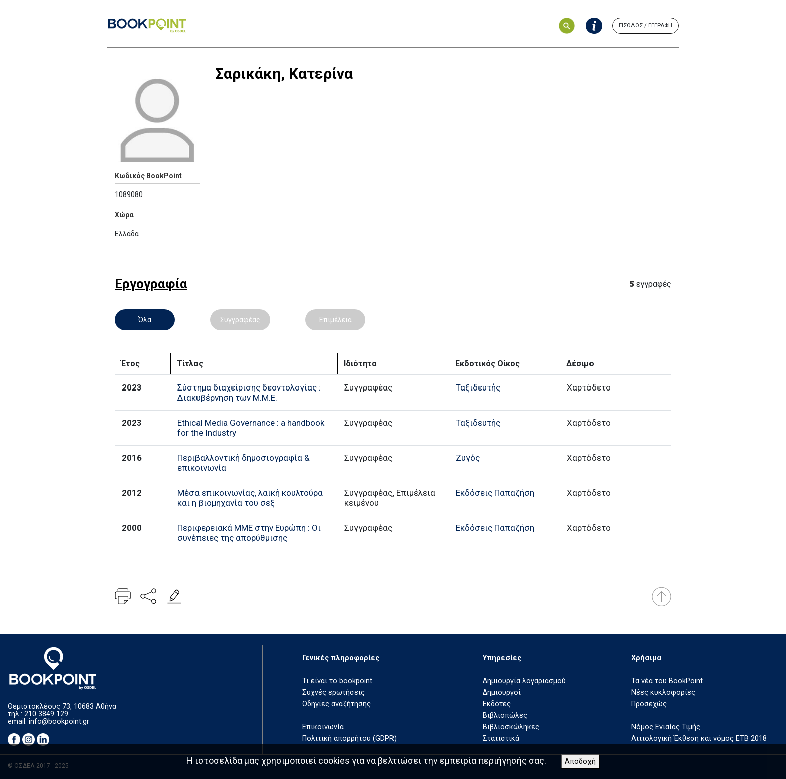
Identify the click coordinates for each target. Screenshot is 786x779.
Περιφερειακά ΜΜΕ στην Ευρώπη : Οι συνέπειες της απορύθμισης (249, 533)
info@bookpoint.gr (59, 721)
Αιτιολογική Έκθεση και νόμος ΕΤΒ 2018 (699, 738)
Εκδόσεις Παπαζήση (495, 493)
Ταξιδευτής (478, 387)
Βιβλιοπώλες (505, 715)
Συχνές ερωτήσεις (333, 692)
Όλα (144, 320)
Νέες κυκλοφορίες (663, 692)
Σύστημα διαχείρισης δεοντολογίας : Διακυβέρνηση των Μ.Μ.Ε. (249, 392)
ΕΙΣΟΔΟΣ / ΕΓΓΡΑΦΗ (645, 25)
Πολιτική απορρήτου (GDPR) (349, 738)
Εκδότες (497, 704)
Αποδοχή (580, 761)
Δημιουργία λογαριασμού (524, 681)
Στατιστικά (501, 738)
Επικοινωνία (323, 727)
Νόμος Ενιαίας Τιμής (665, 727)
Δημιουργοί (502, 692)
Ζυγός (468, 458)
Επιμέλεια (335, 320)
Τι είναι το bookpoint (337, 681)
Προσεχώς (649, 704)
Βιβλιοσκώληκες (511, 727)
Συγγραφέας (240, 320)
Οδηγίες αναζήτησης (336, 704)
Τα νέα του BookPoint (667, 681)
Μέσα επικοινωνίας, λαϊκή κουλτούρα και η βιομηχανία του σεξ (250, 498)
